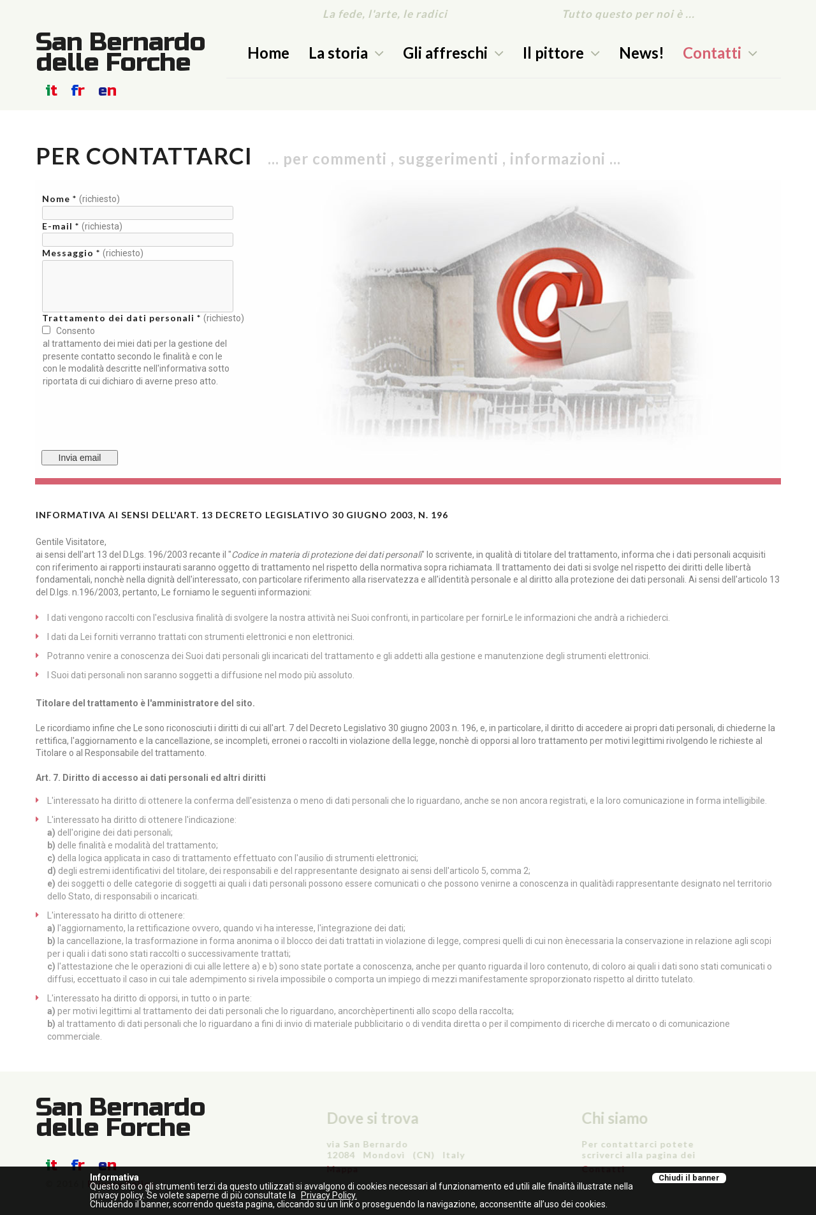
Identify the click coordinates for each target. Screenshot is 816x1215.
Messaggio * (72, 252)
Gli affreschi (453, 52)
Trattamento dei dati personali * (122, 317)
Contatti (720, 52)
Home (268, 52)
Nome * (60, 198)
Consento (73, 331)
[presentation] (138, 412)
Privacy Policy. (329, 1195)
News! (641, 52)
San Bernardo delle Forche (120, 52)
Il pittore (561, 52)
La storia (346, 52)
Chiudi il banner (689, 1177)
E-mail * (62, 226)
